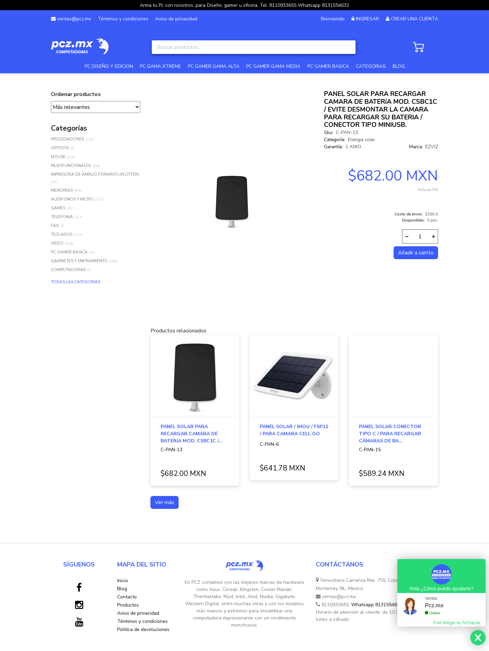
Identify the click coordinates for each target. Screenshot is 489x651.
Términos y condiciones (123, 19)
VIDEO (57, 243)
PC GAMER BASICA (328, 66)
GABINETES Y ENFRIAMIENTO (79, 261)
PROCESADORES (67, 139)
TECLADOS (61, 234)
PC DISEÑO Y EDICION (109, 66)
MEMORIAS (62, 190)
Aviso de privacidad (176, 19)
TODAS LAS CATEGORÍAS (75, 282)
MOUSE (58, 156)
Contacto (127, 597)
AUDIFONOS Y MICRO (72, 199)
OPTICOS (60, 148)
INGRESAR (367, 19)
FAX (55, 225)
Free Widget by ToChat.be (457, 622)
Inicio (122, 580)
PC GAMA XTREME (160, 66)
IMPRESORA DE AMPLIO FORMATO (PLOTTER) (95, 174)
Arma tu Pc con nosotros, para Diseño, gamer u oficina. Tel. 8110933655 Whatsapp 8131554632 (244, 5)
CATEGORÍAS (371, 66)
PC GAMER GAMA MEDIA (273, 66)
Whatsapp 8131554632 (376, 604)
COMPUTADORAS (68, 269)
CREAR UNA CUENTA (414, 19)
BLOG (399, 66)
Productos (128, 605)
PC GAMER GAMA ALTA (213, 66)
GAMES (58, 208)
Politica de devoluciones (143, 629)
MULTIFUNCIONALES (71, 165)
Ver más (164, 502)
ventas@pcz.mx (71, 19)
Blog (122, 589)
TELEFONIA (62, 216)
